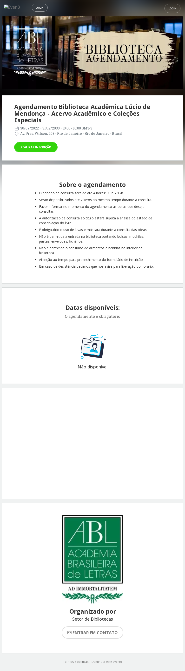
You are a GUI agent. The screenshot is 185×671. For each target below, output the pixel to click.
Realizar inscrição (35, 147)
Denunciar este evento (107, 662)
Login (40, 7)
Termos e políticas (75, 662)
